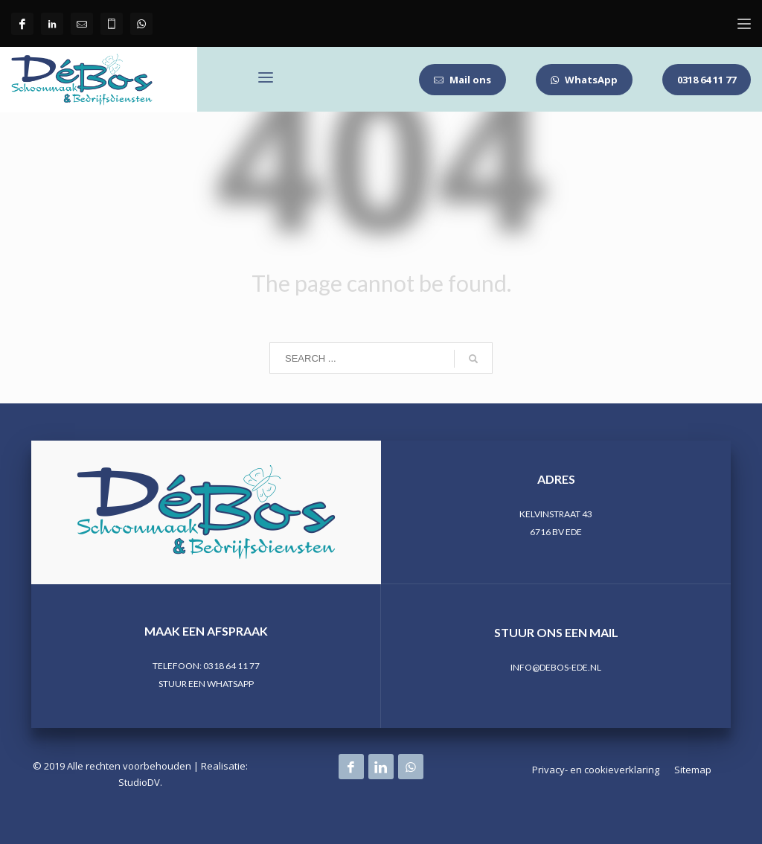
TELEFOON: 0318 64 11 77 (206, 665)
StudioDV (139, 782)
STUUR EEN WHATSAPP (206, 683)
